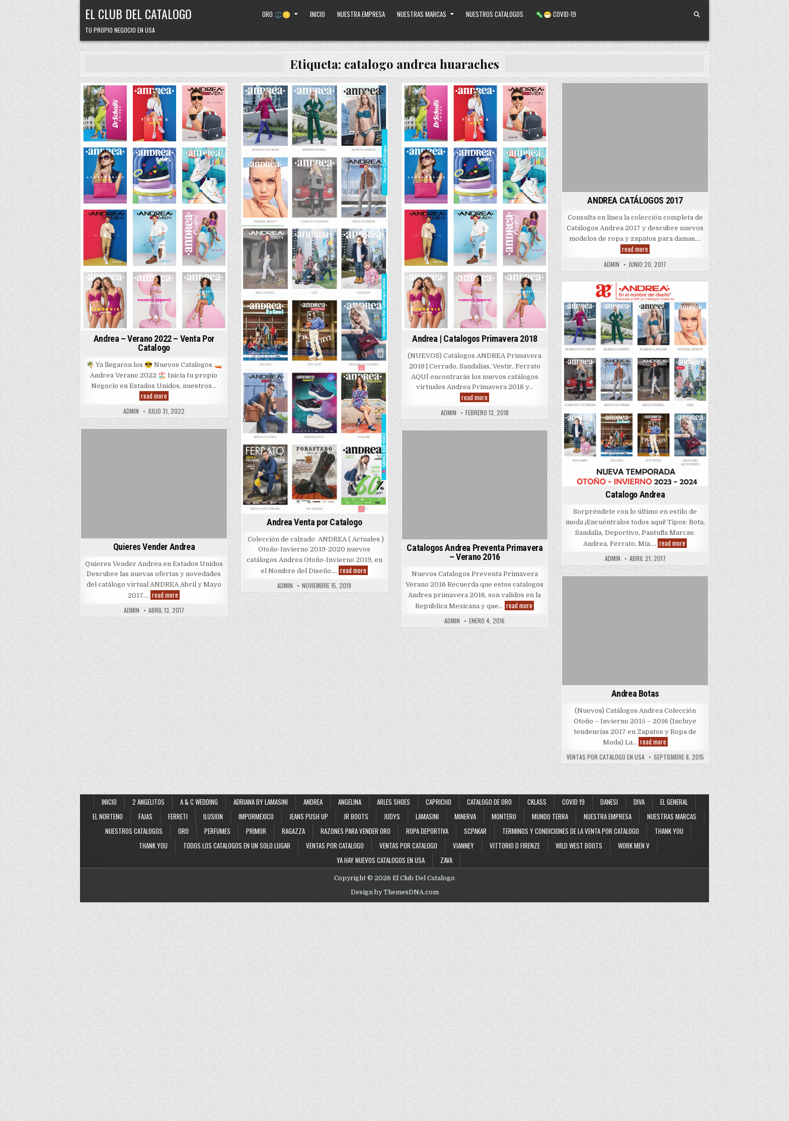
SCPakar (475, 831)
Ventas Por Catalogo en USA (606, 757)
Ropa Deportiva (427, 831)
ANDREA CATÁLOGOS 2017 (635, 200)
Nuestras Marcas (421, 14)
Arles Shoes (393, 802)
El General (674, 802)
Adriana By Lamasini (260, 802)
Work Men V (634, 845)
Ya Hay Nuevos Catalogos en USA (381, 860)
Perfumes (217, 831)
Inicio (317, 14)
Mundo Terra (550, 816)
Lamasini (427, 816)
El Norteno (108, 816)
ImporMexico (256, 816)
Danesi (609, 802)
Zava (446, 860)
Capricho (438, 802)
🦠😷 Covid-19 (555, 14)
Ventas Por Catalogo (408, 845)
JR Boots (356, 816)
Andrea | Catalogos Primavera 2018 (474, 338)
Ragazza (293, 831)
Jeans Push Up (308, 816)
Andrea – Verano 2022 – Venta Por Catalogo (154, 343)
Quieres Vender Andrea (154, 546)
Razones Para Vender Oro (355, 831)
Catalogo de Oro (489, 802)
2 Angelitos (148, 802)
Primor (256, 831)
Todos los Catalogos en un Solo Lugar (236, 845)
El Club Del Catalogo (138, 14)
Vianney (463, 845)
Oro (183, 831)
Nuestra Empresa (361, 14)
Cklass (536, 802)
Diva (639, 802)
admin (131, 411)
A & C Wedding (199, 802)
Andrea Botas (635, 693)
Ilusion (213, 816)
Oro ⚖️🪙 (276, 14)
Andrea (313, 802)
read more (155, 396)
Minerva (465, 816)
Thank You (669, 831)
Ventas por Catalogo (335, 845)
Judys (392, 816)
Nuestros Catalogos (494, 14)
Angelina (349, 802)
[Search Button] (696, 14)
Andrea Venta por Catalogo (314, 522)
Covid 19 (573, 802)
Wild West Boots (579, 845)
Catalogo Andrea (635, 494)
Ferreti (178, 816)
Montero (504, 816)
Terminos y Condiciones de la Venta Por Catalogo (570, 831)
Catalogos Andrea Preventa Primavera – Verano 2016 (474, 552)
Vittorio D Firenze (515, 845)
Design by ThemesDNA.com (395, 892)
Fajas (145, 816)
